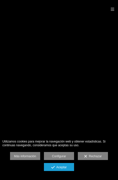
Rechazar (93, 156)
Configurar (59, 156)
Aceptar (59, 168)
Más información (25, 156)
